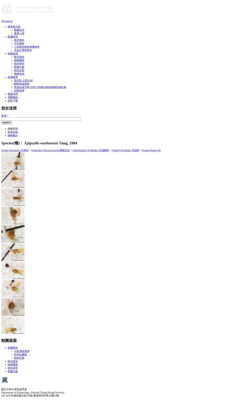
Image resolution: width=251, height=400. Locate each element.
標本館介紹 (14, 26)
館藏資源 (13, 53)
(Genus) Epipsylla (151, 150)
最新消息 (13, 94)
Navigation (7, 21)
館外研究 (19, 63)
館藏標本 (13, 347)
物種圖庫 (19, 60)
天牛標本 (19, 43)
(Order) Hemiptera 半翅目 (15, 150)
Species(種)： (12, 143)
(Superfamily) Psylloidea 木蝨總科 (91, 150)
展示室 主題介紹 (23, 80)
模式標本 (19, 40)
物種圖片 (13, 135)
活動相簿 (19, 90)
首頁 (3, 115)
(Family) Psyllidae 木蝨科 (125, 150)
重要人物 (19, 33)
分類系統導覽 (21, 351)
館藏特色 (13, 36)
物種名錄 (19, 73)
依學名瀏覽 (20, 354)
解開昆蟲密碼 (21, 83)
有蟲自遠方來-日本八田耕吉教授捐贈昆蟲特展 (40, 87)
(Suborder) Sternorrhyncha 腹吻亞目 (51, 150)
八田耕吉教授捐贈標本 (27, 46)
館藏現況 (19, 30)
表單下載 (13, 100)
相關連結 (13, 97)
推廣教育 (13, 77)
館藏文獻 (19, 67)
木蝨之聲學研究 (23, 50)
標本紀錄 (19, 70)
